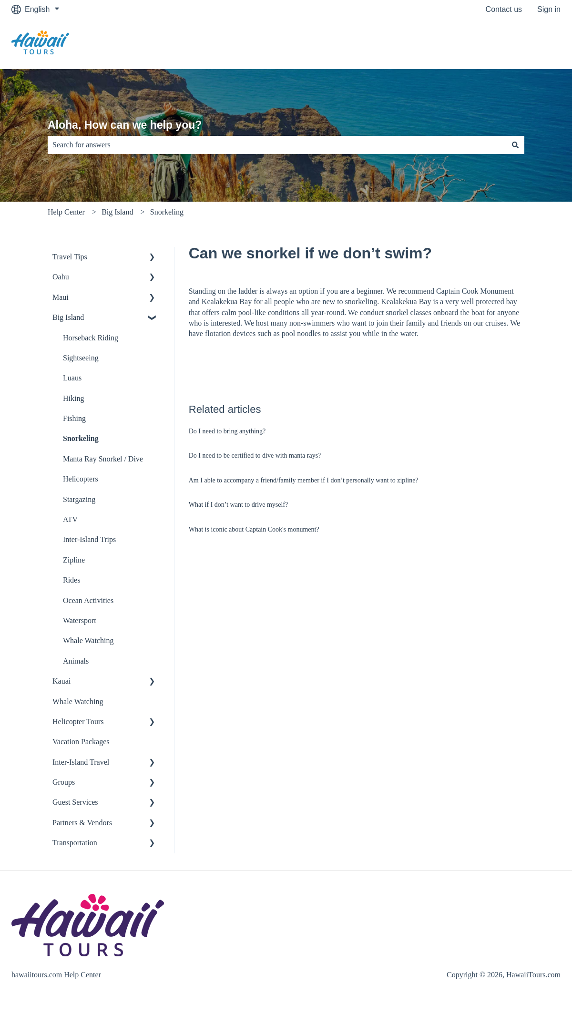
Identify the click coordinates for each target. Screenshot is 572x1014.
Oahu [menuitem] (60, 277)
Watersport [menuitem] (79, 620)
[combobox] (277, 145)
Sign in (549, 9)
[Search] (515, 145)
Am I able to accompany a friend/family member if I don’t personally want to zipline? (304, 480)
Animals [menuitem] (76, 661)
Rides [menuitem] (71, 580)
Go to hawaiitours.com (513, 44)
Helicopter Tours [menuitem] (77, 721)
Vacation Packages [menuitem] (81, 741)
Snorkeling (167, 212)
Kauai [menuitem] (61, 681)
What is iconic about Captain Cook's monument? (254, 529)
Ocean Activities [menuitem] (88, 600)
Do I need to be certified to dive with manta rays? (255, 455)
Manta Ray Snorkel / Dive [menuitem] (103, 459)
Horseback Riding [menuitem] (90, 338)
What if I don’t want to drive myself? (238, 504)
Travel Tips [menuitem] (69, 257)
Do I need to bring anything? (227, 431)
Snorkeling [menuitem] (81, 438)
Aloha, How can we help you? (125, 125)
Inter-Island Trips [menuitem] (89, 539)
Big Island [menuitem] (68, 317)
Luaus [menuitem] (72, 378)
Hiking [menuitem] (73, 398)
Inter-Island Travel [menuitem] (80, 762)
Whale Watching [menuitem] (88, 640)
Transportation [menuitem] (74, 843)
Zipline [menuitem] (74, 560)
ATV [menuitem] (70, 519)
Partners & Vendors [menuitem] (82, 823)
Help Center (66, 212)
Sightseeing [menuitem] (81, 358)
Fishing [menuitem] (74, 418)
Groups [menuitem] (63, 782)
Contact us (504, 9)
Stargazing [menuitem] (79, 499)
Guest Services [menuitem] (75, 802)
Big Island (117, 212)
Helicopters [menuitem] (80, 479)
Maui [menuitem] (60, 297)
